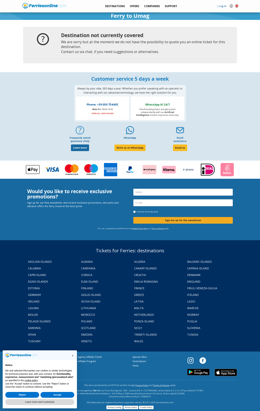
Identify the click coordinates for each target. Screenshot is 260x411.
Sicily (138, 328)
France (139, 288)
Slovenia (193, 328)
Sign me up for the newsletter (183, 220)
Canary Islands (145, 268)
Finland (87, 288)
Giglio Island (91, 295)
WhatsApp (130, 137)
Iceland (193, 295)
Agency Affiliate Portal (89, 356)
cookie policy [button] (31, 380)
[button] (171, 6)
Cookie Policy (146, 407)
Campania (88, 268)
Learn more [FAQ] (80, 147)
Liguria (33, 308)
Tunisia (192, 334)
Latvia (139, 301)
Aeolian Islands (40, 262)
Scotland (88, 328)
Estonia (34, 288)
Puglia (192, 321)
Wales (138, 341)
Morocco (88, 315)
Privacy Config (114, 407)
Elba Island (89, 281)
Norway (193, 315)
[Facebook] (203, 360)
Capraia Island (198, 268)
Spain (32, 334)
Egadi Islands (38, 281)
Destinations (139, 361)
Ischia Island (90, 301)
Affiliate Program (87, 361)
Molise (33, 315)
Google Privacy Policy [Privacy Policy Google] (140, 228)
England (193, 281)
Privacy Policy (141, 385)
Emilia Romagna (146, 281)
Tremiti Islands (145, 334)
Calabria (34, 268)
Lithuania (88, 308)
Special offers (139, 356)
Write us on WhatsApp (130, 147)
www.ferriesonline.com (44, 6)
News (135, 365)
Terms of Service (158, 228)
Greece (139, 295)
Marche (192, 308)
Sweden (86, 334)
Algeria (139, 262)
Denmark (193, 275)
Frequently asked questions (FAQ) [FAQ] (80, 139)
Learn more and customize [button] (39, 402)
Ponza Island (144, 321)
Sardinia (34, 328)
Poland (86, 321)
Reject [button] (22, 394)
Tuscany (34, 341)
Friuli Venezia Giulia (202, 288)
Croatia (140, 275)
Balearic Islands (199, 262)
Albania (87, 262)
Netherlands (144, 315)
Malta (139, 308)
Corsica (86, 275)
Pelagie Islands (39, 321)
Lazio (191, 301)
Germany (34, 295)
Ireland (33, 301)
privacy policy (153, 212)
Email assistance (180, 139)
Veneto (86, 341)
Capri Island (37, 275)
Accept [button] (57, 394)
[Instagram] (192, 360)
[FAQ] (80, 131)
